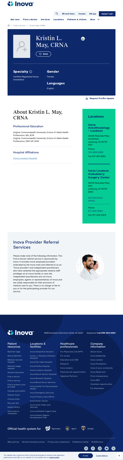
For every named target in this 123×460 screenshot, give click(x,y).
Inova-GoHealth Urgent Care (43, 411)
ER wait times (68, 14)
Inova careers (66, 368)
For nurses (65, 356)
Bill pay (92, 14)
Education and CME (69, 360)
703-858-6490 (95, 152)
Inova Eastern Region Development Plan (39, 416)
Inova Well (95, 380)
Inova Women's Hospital (41, 378)
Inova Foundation (98, 364)
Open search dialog (56, 13)
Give (92, 19)
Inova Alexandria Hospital (41, 352)
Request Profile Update (102, 98)
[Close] (119, 457)
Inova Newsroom (98, 372)
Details (91, 200)
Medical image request (14, 367)
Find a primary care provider (16, 385)
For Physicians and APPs (71, 352)
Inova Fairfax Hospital (40, 366)
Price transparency (99, 376)
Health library (14, 407)
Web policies (13, 442)
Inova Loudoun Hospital (25, 158)
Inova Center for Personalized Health (43, 387)
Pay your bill (13, 403)
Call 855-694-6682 (106, 333)
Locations (59, 19)
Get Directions (95, 197)
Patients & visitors (77, 19)
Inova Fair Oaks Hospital (41, 362)
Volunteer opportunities (101, 384)
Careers (82, 14)
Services (45, 19)
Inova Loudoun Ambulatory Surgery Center (99, 174)
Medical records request (15, 361)
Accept (85, 457)
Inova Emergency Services (42, 393)
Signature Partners (68, 376)
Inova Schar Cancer (39, 401)
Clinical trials (14, 399)
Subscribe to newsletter (13, 412)
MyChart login (14, 352)
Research (64, 364)
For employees (97, 388)
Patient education (16, 372)
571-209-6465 (95, 211)
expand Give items (98, 19)
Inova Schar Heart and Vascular (40, 406)
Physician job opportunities (73, 372)
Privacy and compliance (59, 442)
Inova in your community (101, 368)
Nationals (52, 429)
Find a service (14, 380)
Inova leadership (98, 356)
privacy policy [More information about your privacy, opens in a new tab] (54, 459)
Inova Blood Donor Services (42, 382)
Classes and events (16, 391)
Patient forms (14, 395)
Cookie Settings (102, 457)
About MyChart (15, 356)
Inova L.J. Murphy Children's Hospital (42, 357)
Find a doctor (30, 19)
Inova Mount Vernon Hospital (43, 374)
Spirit (70, 429)
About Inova (96, 352)
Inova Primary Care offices (42, 397)
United (87, 429)
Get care (14, 19)
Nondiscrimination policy (33, 442)
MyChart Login (107, 13)
